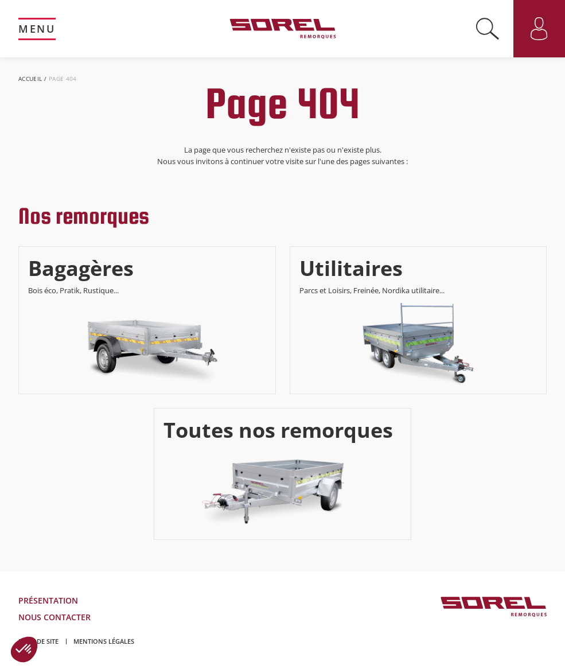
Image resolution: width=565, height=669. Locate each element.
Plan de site (38, 641)
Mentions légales (103, 641)
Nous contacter (54, 617)
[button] (24, 649)
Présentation (48, 600)
